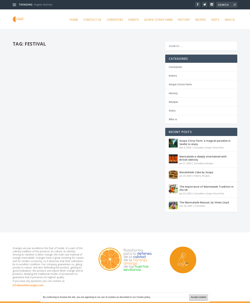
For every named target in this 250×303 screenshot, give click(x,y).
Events (133, 19)
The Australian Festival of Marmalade (48, 91)
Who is (230, 19)
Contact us (92, 19)
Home (74, 19)
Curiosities (115, 19)
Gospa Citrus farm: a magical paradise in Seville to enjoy (205, 135)
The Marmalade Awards (112, 82)
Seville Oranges (27, 96)
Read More (25, 115)
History (184, 19)
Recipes (200, 19)
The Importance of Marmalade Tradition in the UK (206, 181)
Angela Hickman (43, 4)
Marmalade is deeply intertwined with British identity (203, 151)
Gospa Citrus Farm (158, 19)
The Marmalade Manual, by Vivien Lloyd (204, 195)
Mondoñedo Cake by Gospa (196, 165)
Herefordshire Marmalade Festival (44, 186)
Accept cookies (198, 297)
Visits (215, 19)
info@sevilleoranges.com (28, 278)
